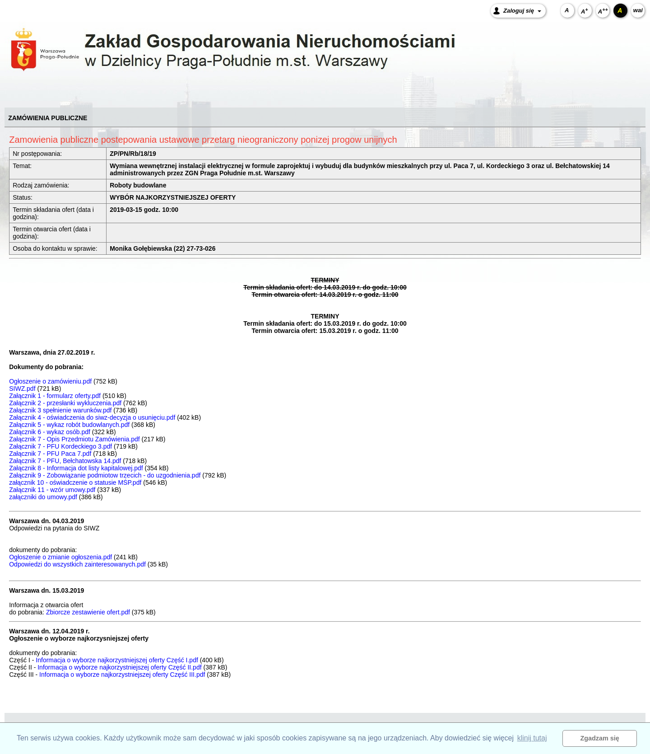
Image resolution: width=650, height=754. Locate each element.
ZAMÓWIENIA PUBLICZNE (47, 118)
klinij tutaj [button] (532, 738)
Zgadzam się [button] (599, 738)
